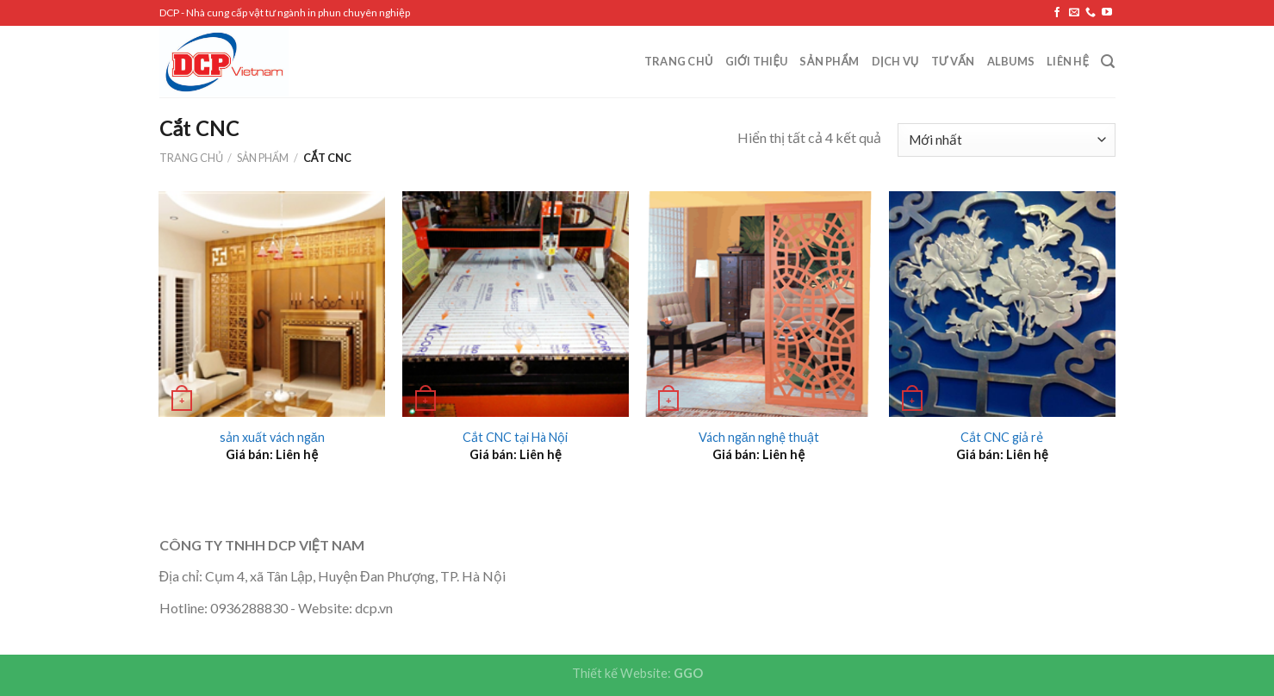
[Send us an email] (1074, 13)
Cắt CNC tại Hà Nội (515, 437)
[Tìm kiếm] (1108, 61)
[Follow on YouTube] (1107, 13)
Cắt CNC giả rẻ (1001, 437)
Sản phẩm (829, 61)
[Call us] (1090, 13)
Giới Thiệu (756, 61)
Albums (1011, 61)
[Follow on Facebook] (1057, 13)
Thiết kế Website (620, 673)
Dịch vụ (895, 61)
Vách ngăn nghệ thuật (759, 437)
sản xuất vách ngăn (272, 437)
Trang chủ (678, 61)
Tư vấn (953, 61)
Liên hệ (1068, 61)
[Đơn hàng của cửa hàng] (1006, 140)
